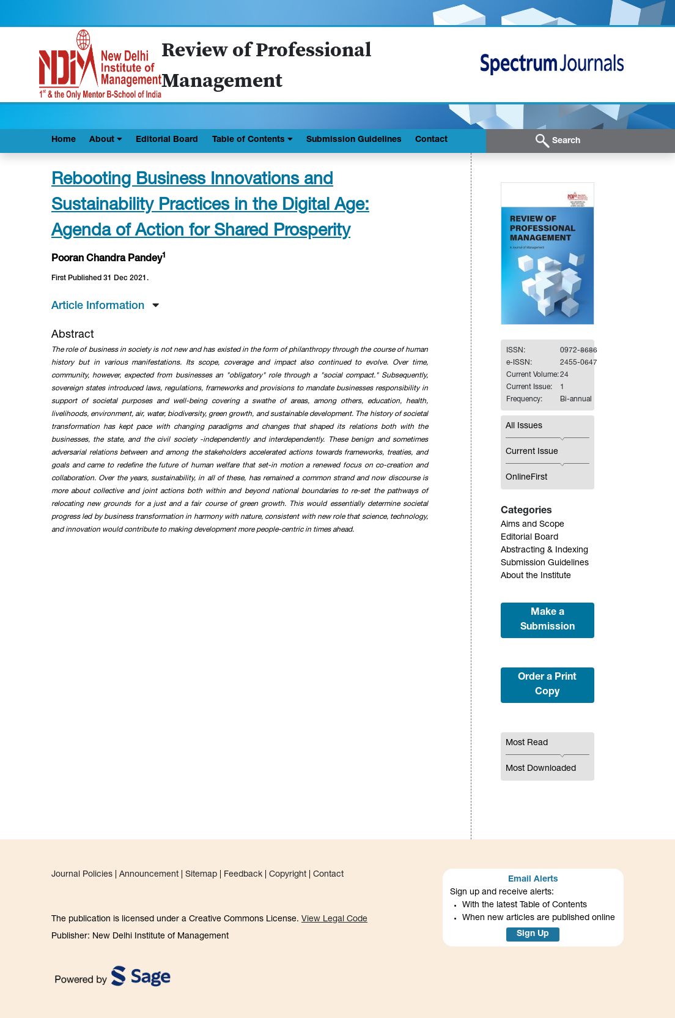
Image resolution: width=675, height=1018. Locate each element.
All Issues (524, 426)
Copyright (287, 875)
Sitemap (201, 875)
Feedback (243, 875)
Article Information (105, 306)
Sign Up (533, 934)
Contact (431, 140)
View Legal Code (334, 919)
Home (63, 140)
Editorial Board (167, 140)
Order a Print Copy (547, 685)
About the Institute (536, 576)
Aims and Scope (532, 525)
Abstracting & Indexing (544, 550)
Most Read (527, 743)
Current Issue (532, 452)
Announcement (149, 875)
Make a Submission (547, 620)
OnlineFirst (526, 478)
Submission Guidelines (354, 140)
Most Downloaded (541, 769)
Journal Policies (81, 875)
